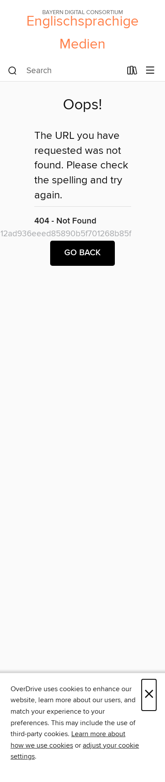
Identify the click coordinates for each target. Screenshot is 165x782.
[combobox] (64, 71)
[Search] (12, 71)
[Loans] (132, 72)
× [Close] (148, 695)
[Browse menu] (150, 71)
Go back (82, 253)
